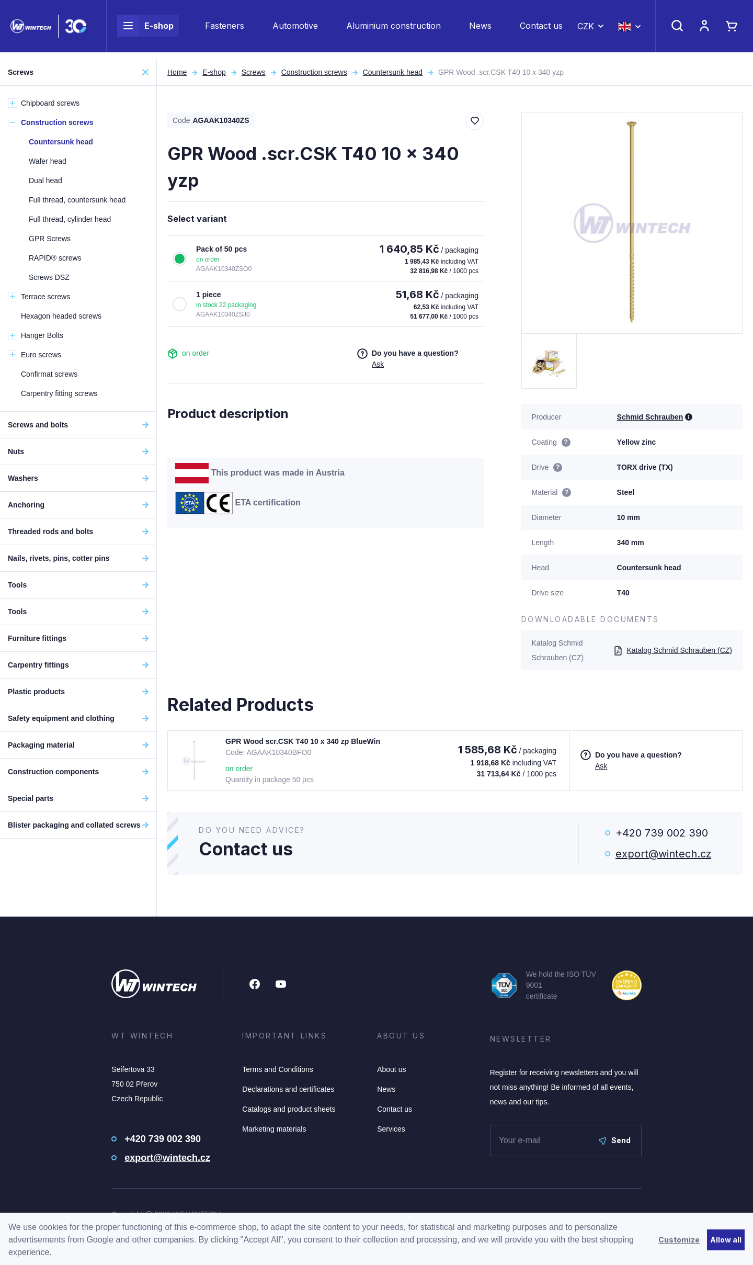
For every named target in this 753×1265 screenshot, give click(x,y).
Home (177, 72)
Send (615, 1140)
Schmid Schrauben (650, 417)
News (480, 29)
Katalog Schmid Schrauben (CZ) (672, 650)
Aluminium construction (393, 29)
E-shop (145, 29)
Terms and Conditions (277, 1069)
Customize (679, 1239)
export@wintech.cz (663, 854)
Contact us (541, 29)
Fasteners (224, 29)
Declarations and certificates (288, 1089)
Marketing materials (274, 1129)
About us (391, 1069)
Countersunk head (393, 72)
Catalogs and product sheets (288, 1109)
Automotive (295, 29)
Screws (254, 72)
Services (391, 1129)
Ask (378, 364)
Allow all (725, 1239)
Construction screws (314, 72)
